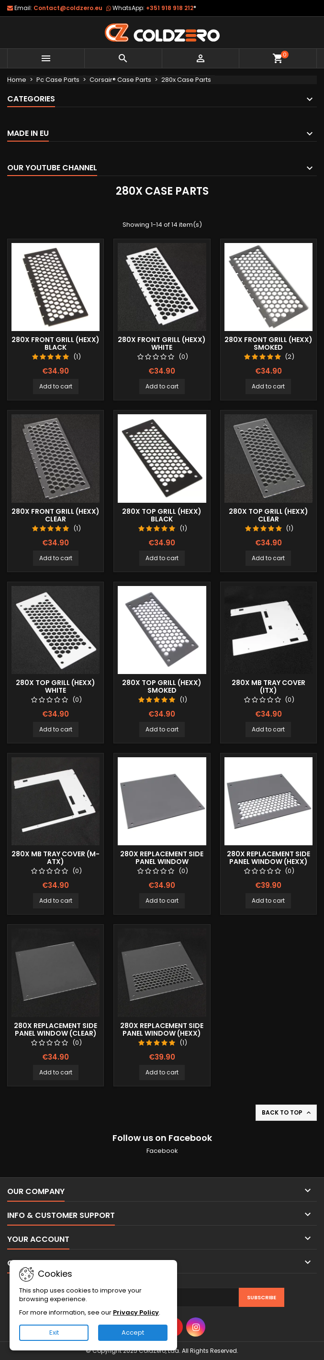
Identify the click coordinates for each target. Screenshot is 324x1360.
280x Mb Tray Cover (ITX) (268, 686)
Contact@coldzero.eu (68, 8)
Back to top (287, 1112)
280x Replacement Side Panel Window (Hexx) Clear (161, 1033)
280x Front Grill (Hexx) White (162, 343)
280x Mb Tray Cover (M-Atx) (55, 857)
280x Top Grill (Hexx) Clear (268, 515)
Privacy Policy (136, 1312)
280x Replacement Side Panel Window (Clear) (55, 1029)
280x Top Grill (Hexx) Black (161, 515)
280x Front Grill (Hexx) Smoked (268, 343)
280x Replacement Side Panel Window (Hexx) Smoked (268, 861)
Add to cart (55, 386)
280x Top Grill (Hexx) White (55, 686)
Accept (133, 1332)
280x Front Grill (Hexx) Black (55, 343)
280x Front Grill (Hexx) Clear (55, 515)
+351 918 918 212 (171, 8)
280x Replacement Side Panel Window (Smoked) (161, 861)
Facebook (162, 1150)
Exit (54, 1332)
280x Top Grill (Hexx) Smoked (161, 686)
